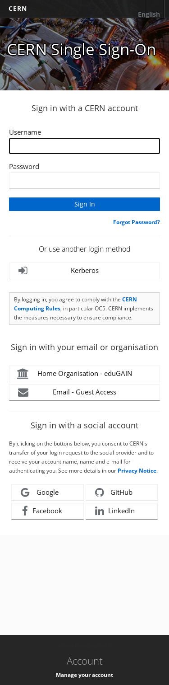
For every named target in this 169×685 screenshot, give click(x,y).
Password (24, 166)
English (149, 14)
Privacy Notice (137, 470)
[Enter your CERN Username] (84, 146)
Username (25, 131)
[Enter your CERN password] (84, 180)
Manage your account (84, 675)
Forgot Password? (136, 222)
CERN (18, 8)
